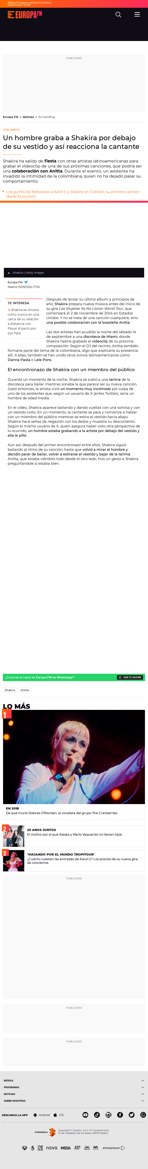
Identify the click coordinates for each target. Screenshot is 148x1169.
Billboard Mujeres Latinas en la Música (29, 2)
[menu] (137, 14)
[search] (118, 15)
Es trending (47, 117)
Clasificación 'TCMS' (19, 4)
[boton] (109, 1080)
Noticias (29, 117)
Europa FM (11, 117)
